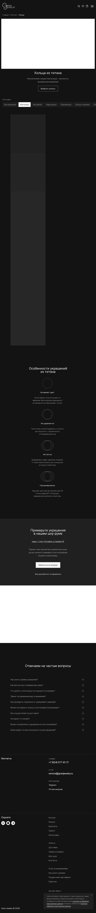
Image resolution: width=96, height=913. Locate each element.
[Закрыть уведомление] (91, 895)
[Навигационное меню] (92, 6)
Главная (5, 15)
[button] (79, 6)
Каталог (14, 15)
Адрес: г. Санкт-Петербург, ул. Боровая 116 (48, 541)
